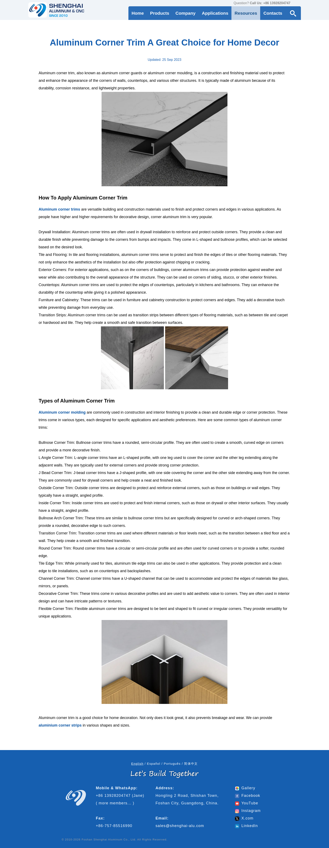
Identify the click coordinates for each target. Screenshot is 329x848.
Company (185, 13)
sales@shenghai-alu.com (179, 826)
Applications (215, 13)
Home (138, 13)
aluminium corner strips (60, 725)
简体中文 (191, 763)
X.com (244, 818)
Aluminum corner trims (59, 209)
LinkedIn (246, 826)
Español (153, 763)
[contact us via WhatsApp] (294, 3)
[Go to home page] (56, 10)
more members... (115, 803)
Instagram (248, 811)
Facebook (247, 795)
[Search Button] (293, 13)
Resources (246, 13)
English (137, 763)
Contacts (272, 13)
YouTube (246, 803)
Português (172, 763)
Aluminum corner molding (62, 412)
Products (159, 13)
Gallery (245, 788)
